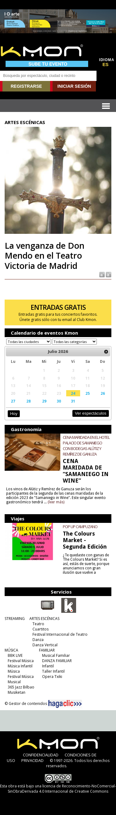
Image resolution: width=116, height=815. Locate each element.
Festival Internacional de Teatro (60, 634)
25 (87, 393)
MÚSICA (11, 650)
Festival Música (21, 660)
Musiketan (16, 692)
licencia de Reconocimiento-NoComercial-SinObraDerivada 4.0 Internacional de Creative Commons (62, 788)
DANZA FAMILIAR (57, 660)
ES (105, 64)
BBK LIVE (15, 655)
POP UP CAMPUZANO (80, 526)
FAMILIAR (47, 650)
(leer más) (56, 502)
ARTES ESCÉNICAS (44, 618)
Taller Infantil (53, 671)
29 (44, 401)
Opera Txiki (52, 676)
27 (13, 401)
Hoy (13, 413)
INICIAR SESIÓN (74, 86)
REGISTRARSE (26, 86)
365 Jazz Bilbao (21, 687)
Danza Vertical (45, 645)
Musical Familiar (56, 655)
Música (14, 671)
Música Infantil (20, 666)
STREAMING (15, 618)
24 (73, 393)
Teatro (38, 623)
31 (73, 401)
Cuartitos (40, 629)
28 (28, 401)
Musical (14, 681)
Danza (38, 639)
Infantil (48, 666)
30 (59, 401)
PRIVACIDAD (32, 760)
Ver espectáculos (90, 413)
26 (103, 393)
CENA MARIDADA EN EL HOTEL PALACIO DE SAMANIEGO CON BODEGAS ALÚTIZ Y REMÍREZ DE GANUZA (86, 445)
